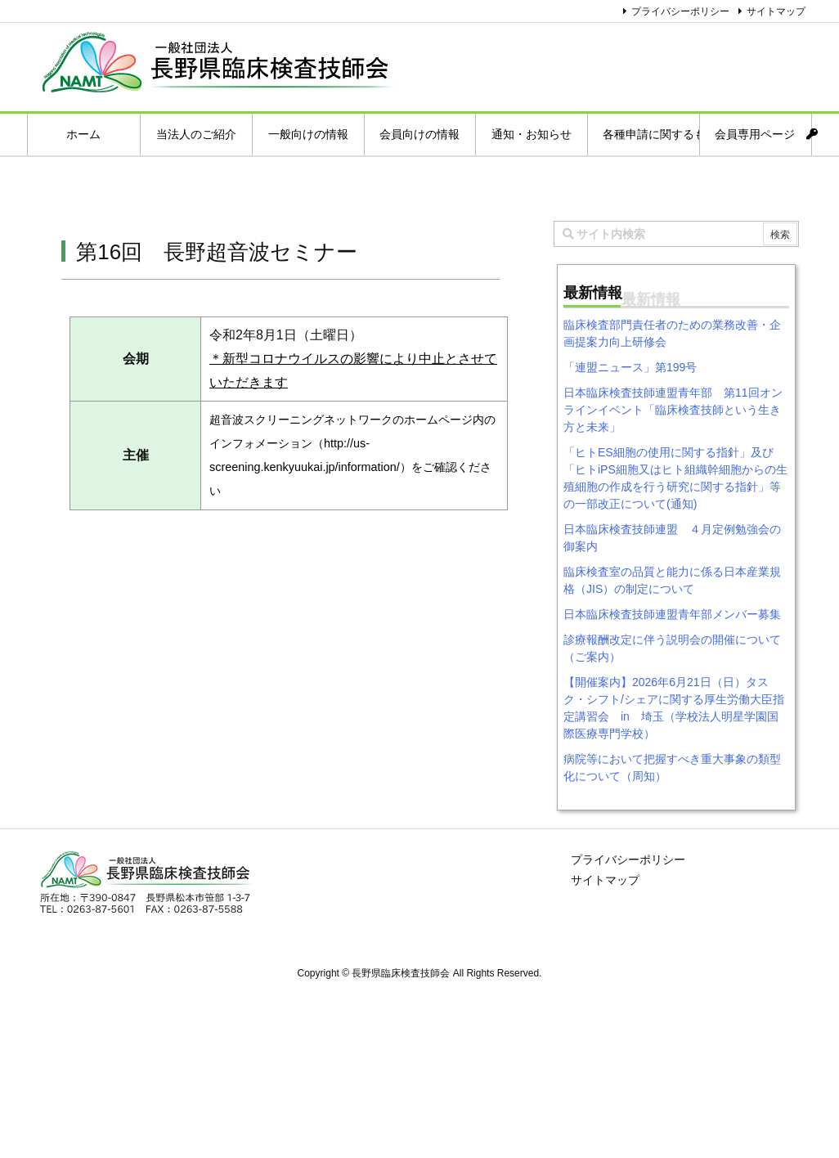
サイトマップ (776, 11)
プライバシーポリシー (680, 11)
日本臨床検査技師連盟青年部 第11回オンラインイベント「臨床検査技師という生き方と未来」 (673, 409)
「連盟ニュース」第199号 (630, 367)
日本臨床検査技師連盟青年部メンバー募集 (672, 614)
